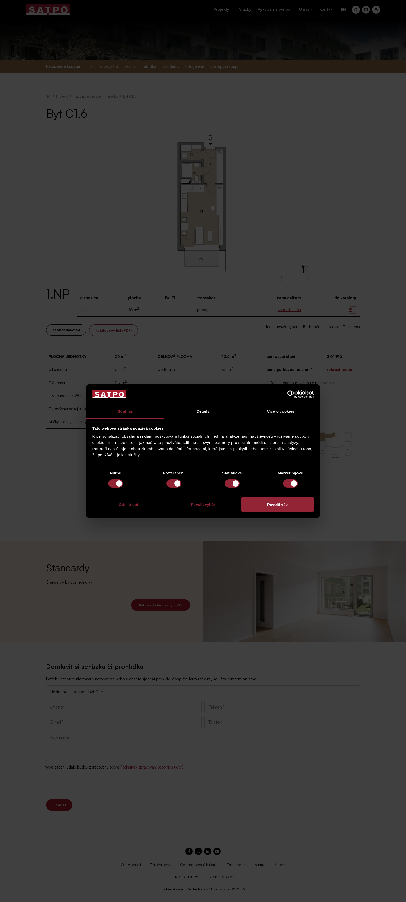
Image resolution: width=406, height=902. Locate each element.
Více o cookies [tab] (280, 411)
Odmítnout (129, 504)
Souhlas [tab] (125, 411)
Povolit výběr (203, 504)
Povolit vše (277, 504)
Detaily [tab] (203, 411)
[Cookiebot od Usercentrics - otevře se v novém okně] (291, 394)
